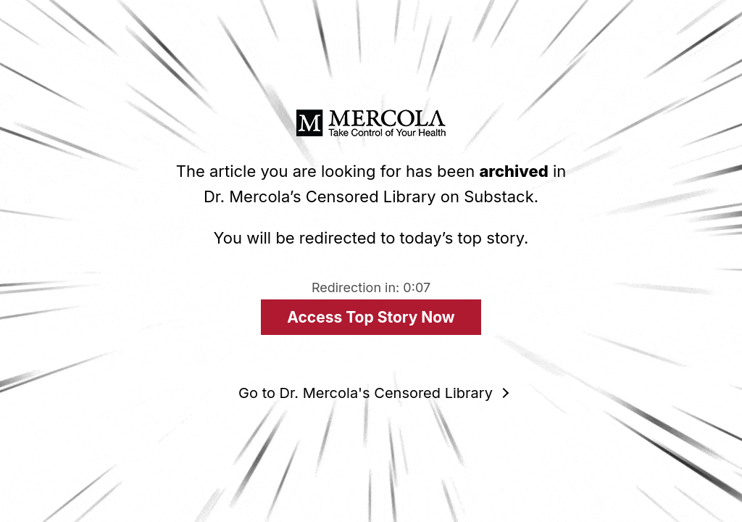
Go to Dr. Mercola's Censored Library (365, 393)
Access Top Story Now (370, 317)
